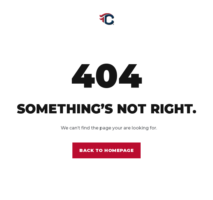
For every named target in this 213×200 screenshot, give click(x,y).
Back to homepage (106, 150)
